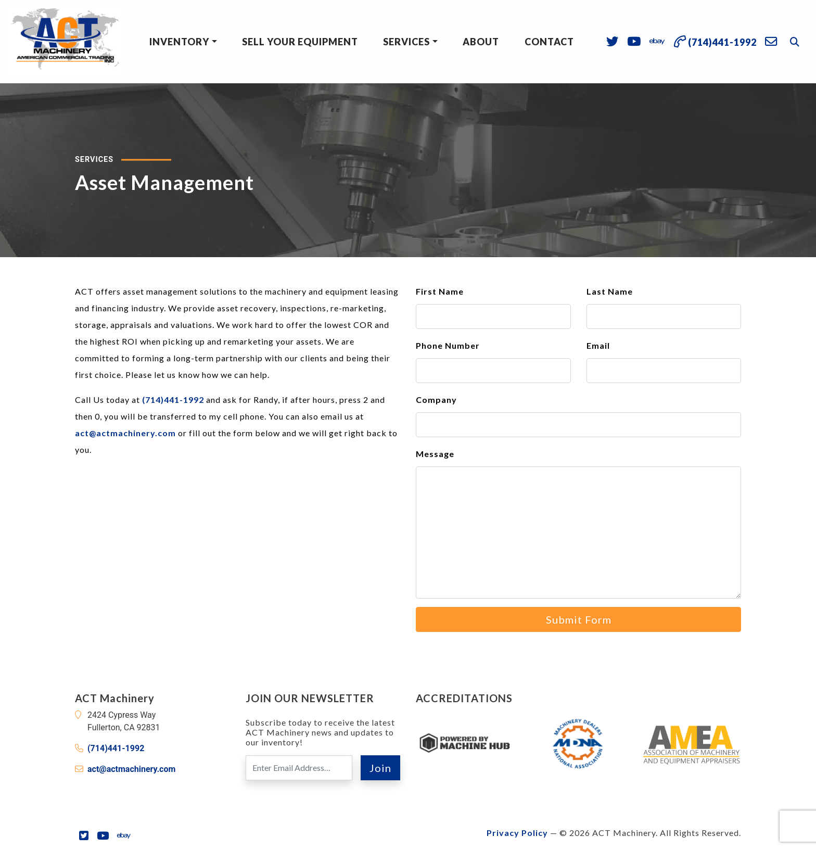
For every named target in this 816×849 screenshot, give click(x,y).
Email (598, 345)
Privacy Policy (517, 833)
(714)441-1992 (173, 399)
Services (406, 41)
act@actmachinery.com (125, 433)
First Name (440, 291)
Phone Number (448, 345)
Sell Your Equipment (300, 41)
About (481, 41)
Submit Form (578, 619)
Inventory (179, 41)
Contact (549, 41)
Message (435, 454)
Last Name (609, 291)
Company (436, 399)
